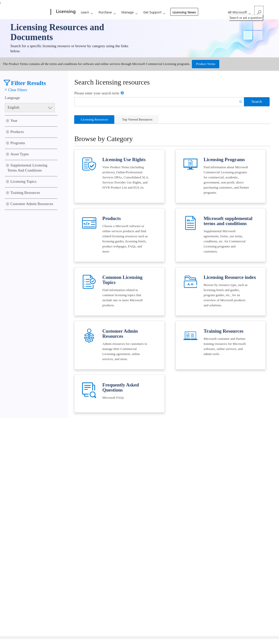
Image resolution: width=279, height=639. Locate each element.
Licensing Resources (94, 119)
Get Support (152, 12)
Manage (127, 12)
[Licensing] (65, 12)
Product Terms (205, 64)
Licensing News (184, 12)
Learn (85, 12)
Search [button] (257, 101)
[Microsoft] (31, 12)
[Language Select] (30, 107)
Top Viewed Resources (137, 119)
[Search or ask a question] (259, 11)
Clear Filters (16, 90)
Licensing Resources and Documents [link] (57, 32)
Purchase (105, 12)
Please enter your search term (99, 93)
